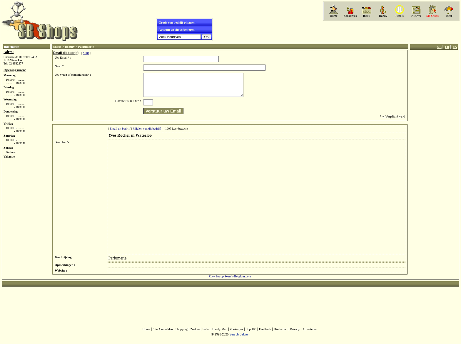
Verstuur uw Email (163, 115)
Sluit (86, 52)
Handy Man (219, 333)
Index (366, 15)
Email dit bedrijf (120, 133)
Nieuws (416, 15)
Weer (449, 15)
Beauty (70, 46)
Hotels (399, 15)
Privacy (295, 333)
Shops (57, 46)
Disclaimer (281, 333)
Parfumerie (86, 46)
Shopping (182, 333)
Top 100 (251, 333)
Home (334, 15)
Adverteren (310, 333)
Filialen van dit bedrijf (147, 133)
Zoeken (195, 333)
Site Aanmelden (163, 333)
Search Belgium (239, 338)
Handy (383, 15)
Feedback (265, 333)
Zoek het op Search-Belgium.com (230, 280)
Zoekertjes (350, 15)
